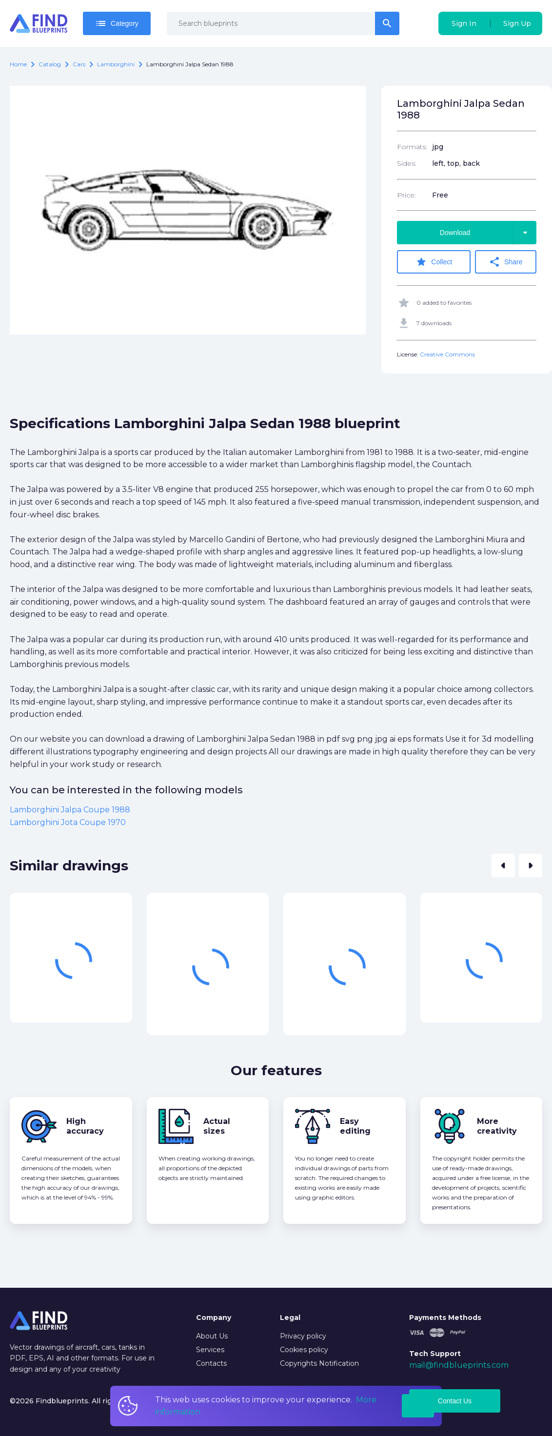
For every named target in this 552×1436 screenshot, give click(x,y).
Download (488, 232)
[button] (503, 864)
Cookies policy (304, 1349)
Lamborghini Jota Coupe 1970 (68, 820)
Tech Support (435, 1353)
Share (509, 262)
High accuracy (85, 1124)
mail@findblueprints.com (459, 1365)
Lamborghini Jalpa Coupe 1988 (70, 807)
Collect (436, 262)
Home (18, 64)
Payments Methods (445, 1317)
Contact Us (455, 1401)
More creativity (497, 1124)
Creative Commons (447, 352)
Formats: (412, 146)
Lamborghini (116, 64)
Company (213, 1317)
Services (210, 1349)
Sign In (464, 23)
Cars (79, 64)
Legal (290, 1317)
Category (116, 23)
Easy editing (355, 1124)
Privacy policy (303, 1336)
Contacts (211, 1363)
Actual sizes (216, 1124)
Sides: (406, 163)
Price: (406, 195)
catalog (50, 64)
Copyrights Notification (319, 1363)
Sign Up (517, 23)
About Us (212, 1336)
